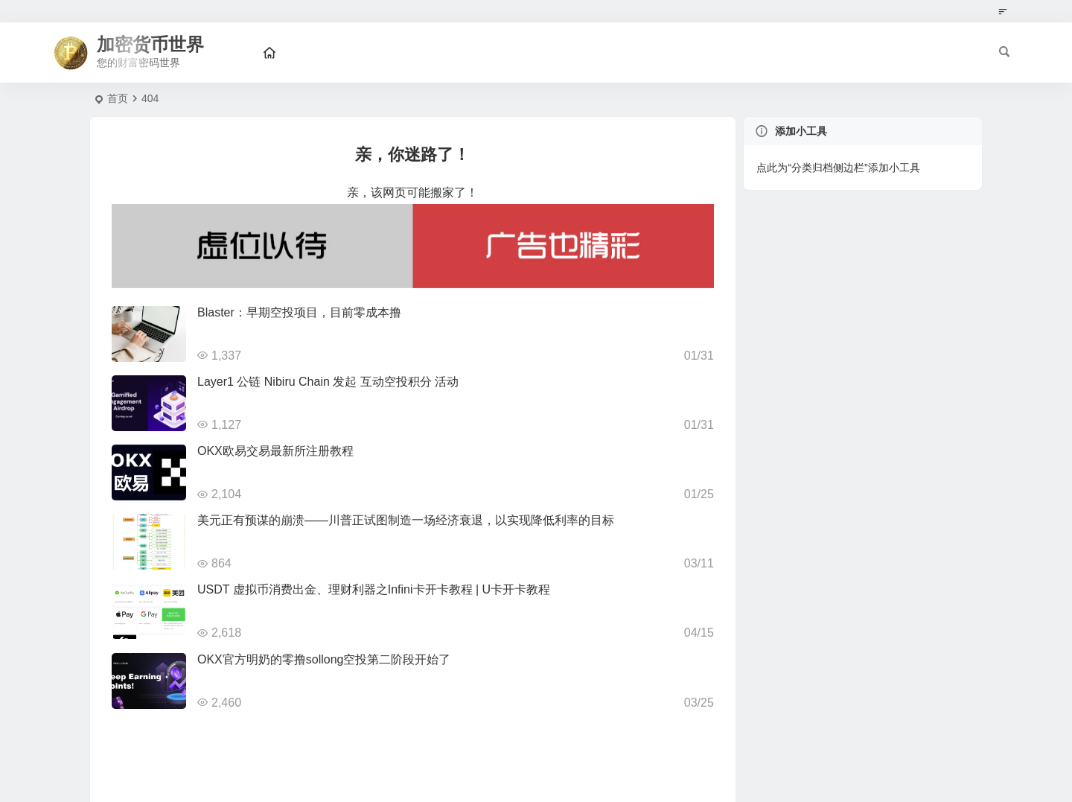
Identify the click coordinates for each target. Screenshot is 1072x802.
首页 (117, 98)
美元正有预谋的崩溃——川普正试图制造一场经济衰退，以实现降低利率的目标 (405, 520)
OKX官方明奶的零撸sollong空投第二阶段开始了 (324, 659)
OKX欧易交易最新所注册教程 (275, 451)
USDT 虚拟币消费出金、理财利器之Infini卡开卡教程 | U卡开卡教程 (373, 589)
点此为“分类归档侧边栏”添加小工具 (837, 168)
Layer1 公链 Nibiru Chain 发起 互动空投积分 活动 (328, 381)
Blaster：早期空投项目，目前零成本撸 (299, 312)
